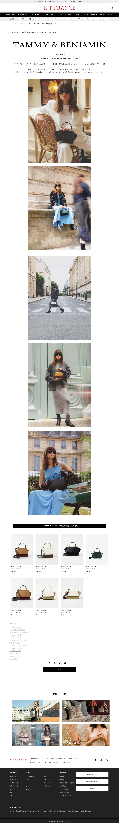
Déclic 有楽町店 (14, 656)
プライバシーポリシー (66, 795)
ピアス (48, 19)
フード (28, 786)
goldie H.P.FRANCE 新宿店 (17, 630)
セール (46, 776)
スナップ (11, 789)
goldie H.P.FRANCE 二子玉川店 (18, 633)
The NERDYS (76, 19)
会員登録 (102, 15)
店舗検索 (92, 789)
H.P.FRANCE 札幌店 (15, 638)
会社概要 (62, 776)
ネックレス (87, 19)
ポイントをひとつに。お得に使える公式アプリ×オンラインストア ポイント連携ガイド (59, 1)
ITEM (28, 773)
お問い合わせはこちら (92, 781)
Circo (96, 19)
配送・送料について (74, 811)
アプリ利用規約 (64, 789)
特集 (10, 792)
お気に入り (47, 786)
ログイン (110, 15)
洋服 (27, 780)
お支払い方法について (60, 811)
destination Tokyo (15, 653)
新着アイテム (13, 776)
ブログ (11, 798)
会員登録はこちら (92, 774)
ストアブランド (13, 783)
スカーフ (104, 19)
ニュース (11, 795)
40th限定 (21, 19)
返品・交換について (86, 811)
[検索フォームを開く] (117, 8)
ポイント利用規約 (65, 792)
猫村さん (31, 19)
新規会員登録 (20, 811)
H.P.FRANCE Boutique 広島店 (18, 640)
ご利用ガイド (38, 811)
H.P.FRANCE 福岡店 (15, 651)
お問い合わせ (29, 811)
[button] (23, 15)
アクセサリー (30, 776)
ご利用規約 (63, 786)
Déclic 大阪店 (13, 659)
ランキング (47, 783)
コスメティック (30, 789)
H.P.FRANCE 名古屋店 (16, 635)
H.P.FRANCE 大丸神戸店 (16, 648)
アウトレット (47, 780)
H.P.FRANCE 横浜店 (15, 627)
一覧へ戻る (59, 669)
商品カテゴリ (13, 780)
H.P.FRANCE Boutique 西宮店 (18, 646)
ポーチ (56, 19)
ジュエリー (66, 19)
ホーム (28, 783)
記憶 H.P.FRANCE (14, 643)
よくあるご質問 (48, 811)
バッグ (40, 19)
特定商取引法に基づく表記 (67, 783)
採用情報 (62, 780)
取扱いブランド (13, 786)
